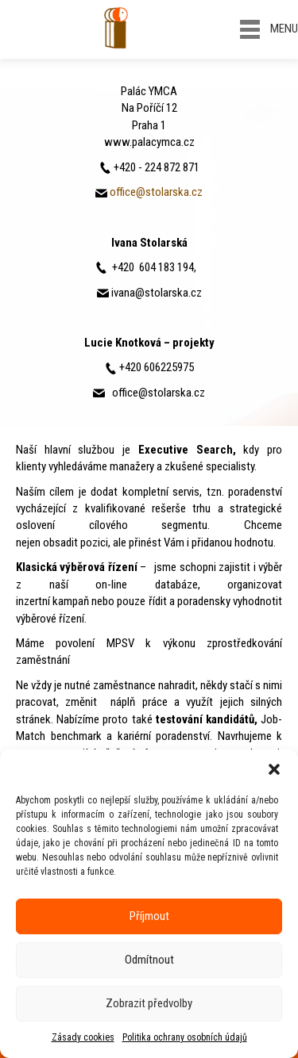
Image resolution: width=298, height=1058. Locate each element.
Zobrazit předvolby (149, 1003)
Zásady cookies (83, 1037)
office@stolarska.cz (156, 192)
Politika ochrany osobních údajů (184, 1037)
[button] (274, 769)
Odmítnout (149, 960)
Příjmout (149, 916)
